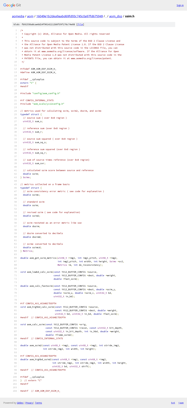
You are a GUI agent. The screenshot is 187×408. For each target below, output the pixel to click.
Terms (38, 402)
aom (30, 16)
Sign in (180, 5)
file (80, 24)
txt (173, 402)
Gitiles (20, 402)
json (181, 402)
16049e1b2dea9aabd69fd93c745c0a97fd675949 (69, 16)
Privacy (29, 402)
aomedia (18, 16)
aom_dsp (115, 16)
